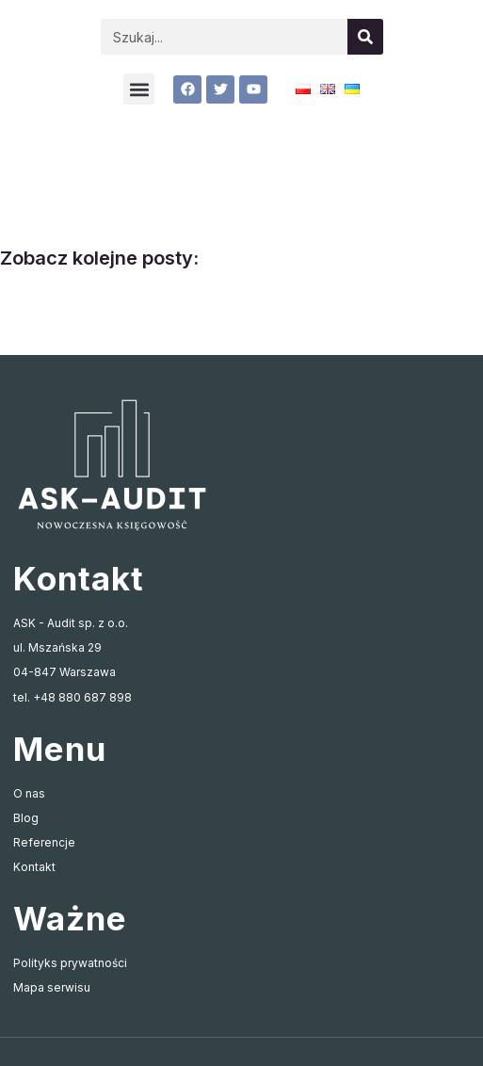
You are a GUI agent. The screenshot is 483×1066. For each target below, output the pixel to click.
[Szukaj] (365, 37)
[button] (138, 89)
